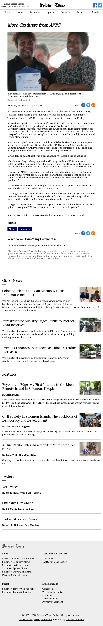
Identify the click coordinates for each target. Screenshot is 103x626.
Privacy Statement (52, 601)
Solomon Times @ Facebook (17, 588)
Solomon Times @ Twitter (16, 591)
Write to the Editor (53, 591)
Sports (50, 12)
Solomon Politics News (15, 565)
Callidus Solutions (75, 619)
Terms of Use (50, 598)
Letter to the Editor (57, 245)
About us (47, 595)
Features (65, 12)
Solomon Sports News (14, 568)
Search (95, 12)
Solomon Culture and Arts (16, 571)
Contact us (48, 588)
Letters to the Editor (55, 561)
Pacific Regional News (14, 574)
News (20, 12)
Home (7, 12)
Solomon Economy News (16, 561)
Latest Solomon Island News (18, 558)
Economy (35, 12)
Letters (81, 12)
